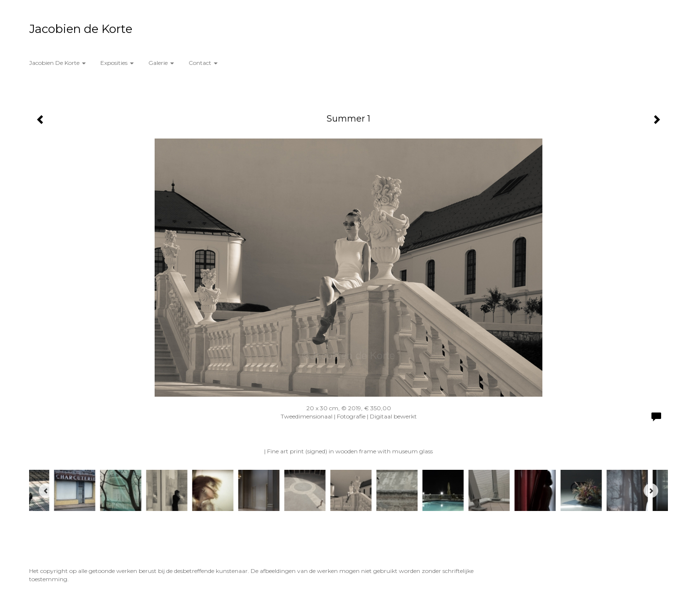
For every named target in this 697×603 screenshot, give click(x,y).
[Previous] (46, 490)
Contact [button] (203, 62)
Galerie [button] (161, 62)
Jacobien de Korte (80, 29)
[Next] (651, 490)
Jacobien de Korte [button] (57, 62)
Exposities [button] (117, 62)
